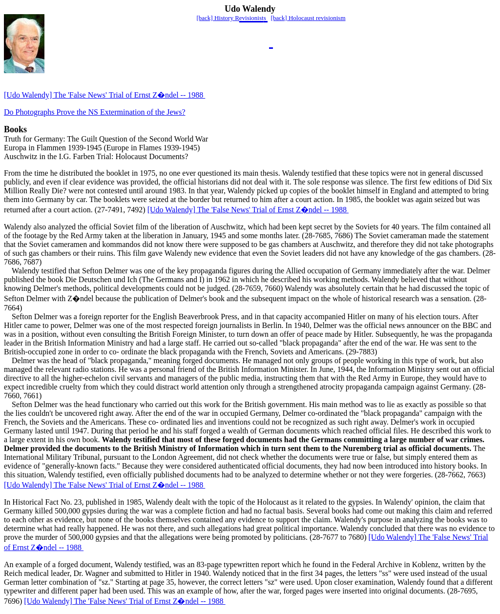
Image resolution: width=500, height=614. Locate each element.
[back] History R (217, 17)
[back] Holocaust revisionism (308, 17)
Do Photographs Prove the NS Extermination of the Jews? (95, 112)
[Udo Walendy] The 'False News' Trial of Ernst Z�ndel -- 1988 (104, 95)
